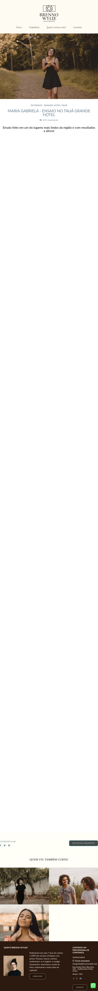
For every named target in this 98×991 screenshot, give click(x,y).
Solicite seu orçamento (83, 843)
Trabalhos (34, 27)
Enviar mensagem (82, 961)
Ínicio (19, 27)
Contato (77, 27)
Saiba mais (37, 976)
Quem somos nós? (56, 27)
